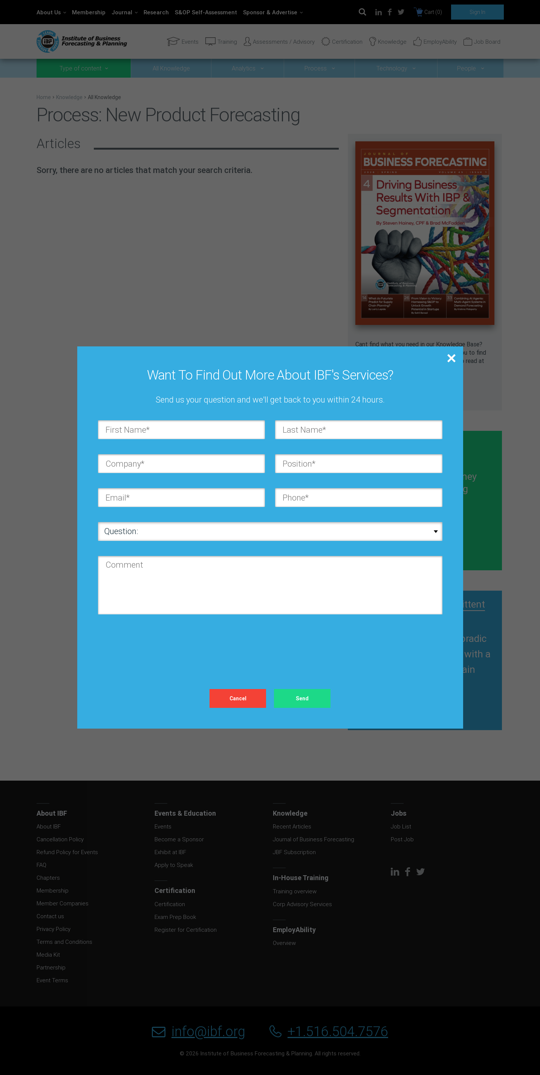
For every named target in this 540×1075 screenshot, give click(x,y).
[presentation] (155, 644)
